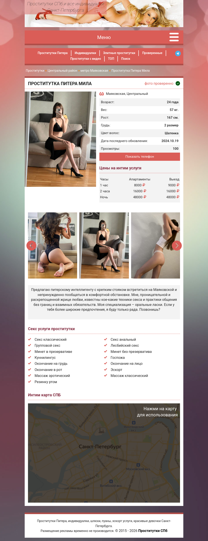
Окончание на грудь (51, 363)
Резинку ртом (46, 382)
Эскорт (116, 370)
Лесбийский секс (125, 345)
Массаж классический (129, 376)
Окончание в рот (48, 370)
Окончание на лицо (127, 363)
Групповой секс (47, 345)
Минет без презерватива (131, 352)
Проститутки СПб (152, 531)
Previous (31, 245)
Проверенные (152, 53)
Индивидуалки (85, 53)
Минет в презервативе (53, 352)
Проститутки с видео (85, 58)
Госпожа (118, 358)
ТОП (111, 58)
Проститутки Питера (53, 53)
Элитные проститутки (119, 53)
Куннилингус (45, 358)
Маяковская (115, 94)
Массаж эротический (52, 376)
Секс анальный (123, 339)
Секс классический (51, 339)
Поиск (125, 58)
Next (177, 245)
